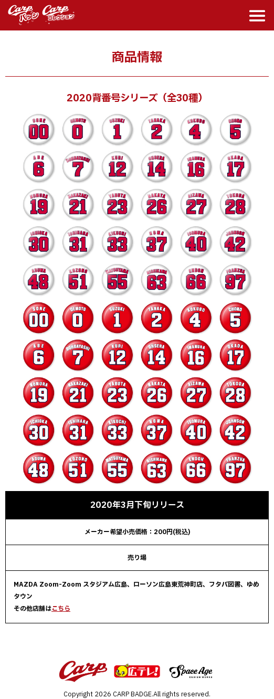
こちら (60, 608)
